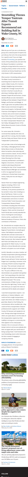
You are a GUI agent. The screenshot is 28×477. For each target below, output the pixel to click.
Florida (4, 8)
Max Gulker (6, 426)
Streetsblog (11, 59)
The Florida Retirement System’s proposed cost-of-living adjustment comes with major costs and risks (13, 449)
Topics (3, 6)
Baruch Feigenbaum (8, 342)
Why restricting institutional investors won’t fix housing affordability (12, 376)
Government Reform (17, 6)
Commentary (7, 12)
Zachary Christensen (9, 462)
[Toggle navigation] (26, 1)
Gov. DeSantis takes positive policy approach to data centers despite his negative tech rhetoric (13, 411)
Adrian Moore (7, 388)
